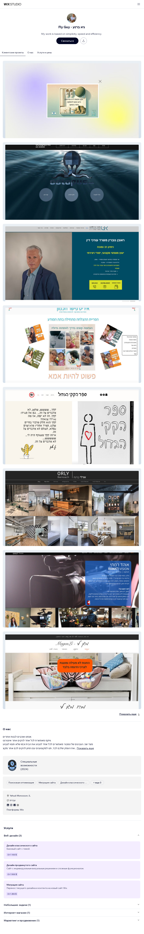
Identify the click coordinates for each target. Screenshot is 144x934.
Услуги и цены (44, 52)
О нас (30, 52)
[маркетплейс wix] (12, 4)
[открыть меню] (139, 4)
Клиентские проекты (13, 52)
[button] (72, 99)
